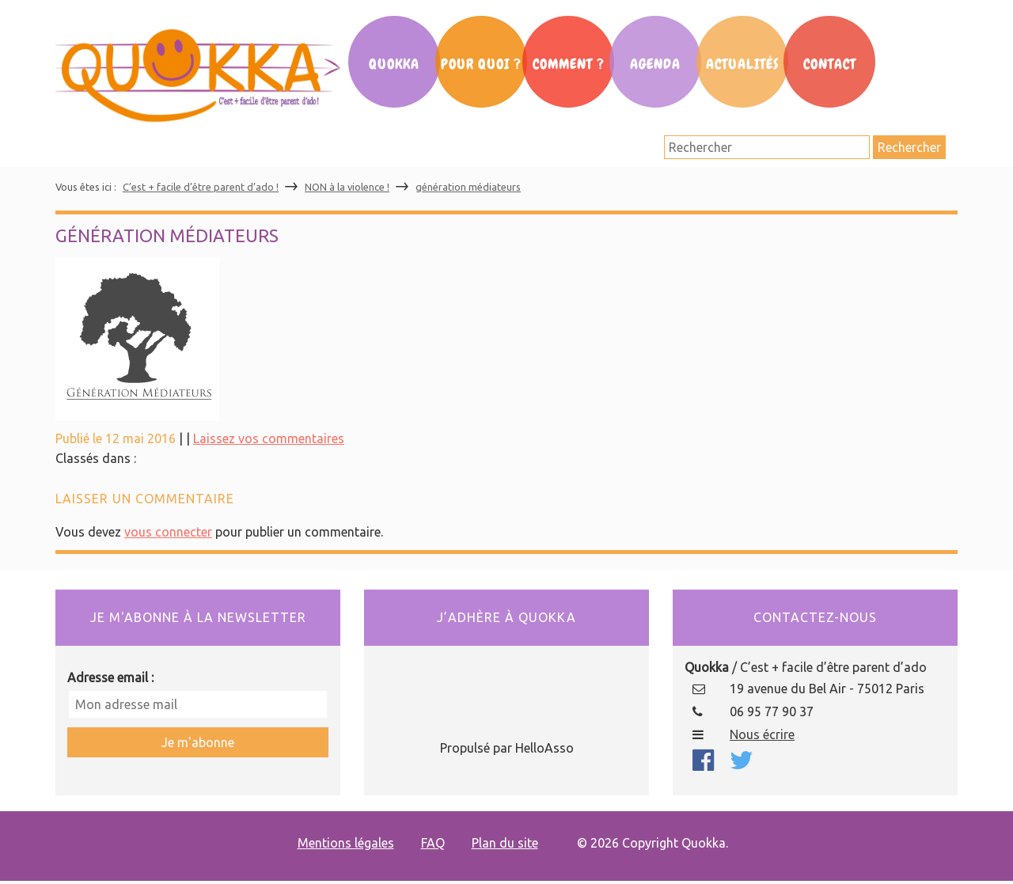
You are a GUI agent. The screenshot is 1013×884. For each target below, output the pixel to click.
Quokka (394, 64)
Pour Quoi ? (481, 64)
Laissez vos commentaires (268, 438)
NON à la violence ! (347, 186)
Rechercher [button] (909, 147)
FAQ (433, 843)
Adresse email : (110, 677)
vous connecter (168, 532)
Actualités (742, 64)
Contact (829, 64)
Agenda (655, 64)
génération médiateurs (468, 186)
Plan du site (505, 843)
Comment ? (569, 64)
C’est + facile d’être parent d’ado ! (201, 186)
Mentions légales (346, 843)
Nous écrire (762, 734)
